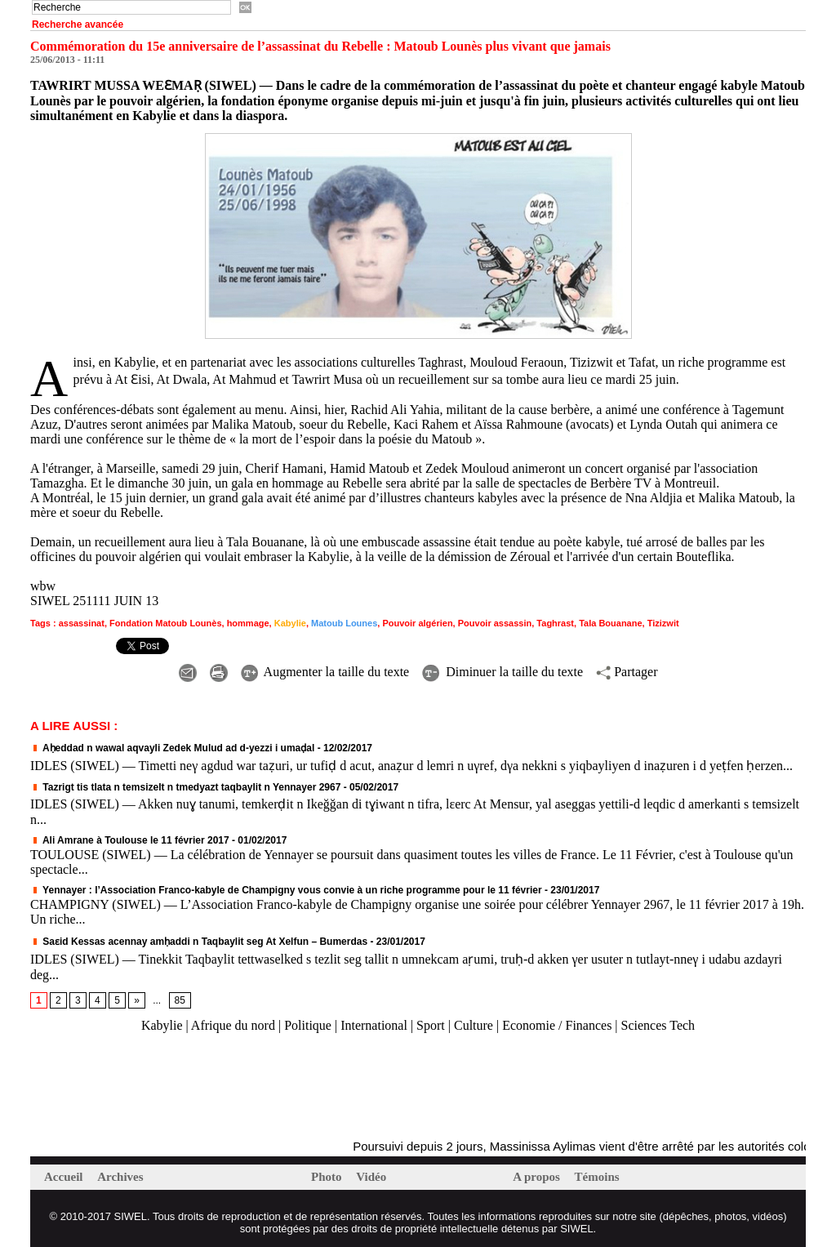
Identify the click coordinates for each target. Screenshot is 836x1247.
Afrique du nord (233, 1025)
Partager (626, 672)
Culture (473, 1025)
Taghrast (555, 623)
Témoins (597, 1176)
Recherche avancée (77, 24)
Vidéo (371, 1176)
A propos (538, 1176)
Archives (120, 1176)
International (373, 1025)
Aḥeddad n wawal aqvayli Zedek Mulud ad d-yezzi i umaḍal (172, 748)
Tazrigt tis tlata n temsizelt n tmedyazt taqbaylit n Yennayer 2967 (185, 787)
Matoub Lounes (344, 623)
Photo (328, 1176)
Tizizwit (663, 623)
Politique (307, 1025)
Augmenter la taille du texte (325, 672)
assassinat (81, 623)
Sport (430, 1025)
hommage (248, 623)
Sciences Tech (658, 1025)
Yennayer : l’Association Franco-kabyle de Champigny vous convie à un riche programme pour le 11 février (286, 890)
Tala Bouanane (610, 623)
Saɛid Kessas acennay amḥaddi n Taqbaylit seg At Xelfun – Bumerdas (198, 941)
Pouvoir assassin (495, 623)
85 (180, 1000)
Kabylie (290, 623)
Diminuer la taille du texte (502, 672)
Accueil (65, 1176)
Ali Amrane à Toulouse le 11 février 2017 (129, 840)
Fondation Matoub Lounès (165, 623)
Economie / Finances (556, 1025)
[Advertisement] (221, 1086)
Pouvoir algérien (417, 623)
